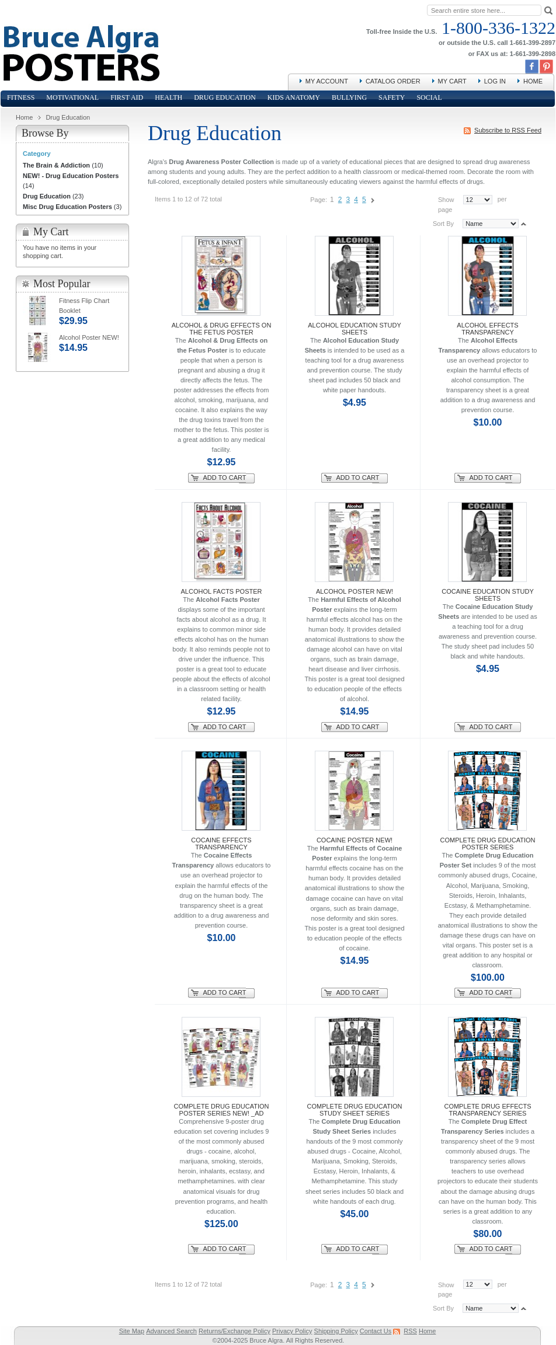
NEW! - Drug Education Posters (71, 175)
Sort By (443, 223)
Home (533, 81)
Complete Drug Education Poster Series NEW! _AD (221, 1110)
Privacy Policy (292, 1330)
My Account (326, 81)
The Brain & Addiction (56, 165)
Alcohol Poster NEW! (354, 591)
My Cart (452, 81)
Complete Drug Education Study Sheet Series (354, 1110)
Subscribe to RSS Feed (507, 130)
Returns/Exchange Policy (234, 1330)
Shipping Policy (336, 1330)
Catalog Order (393, 81)
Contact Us (375, 1330)
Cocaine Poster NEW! (354, 840)
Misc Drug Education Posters (67, 206)
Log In (495, 81)
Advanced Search (171, 1330)
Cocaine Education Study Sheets (487, 595)
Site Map (131, 1330)
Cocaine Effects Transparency (221, 844)
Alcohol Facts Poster (221, 591)
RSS (410, 1330)
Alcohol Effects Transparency (487, 329)
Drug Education (47, 196)
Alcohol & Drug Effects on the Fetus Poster (222, 329)
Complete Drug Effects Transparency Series (487, 1110)
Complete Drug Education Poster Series (488, 844)
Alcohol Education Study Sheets (354, 329)
